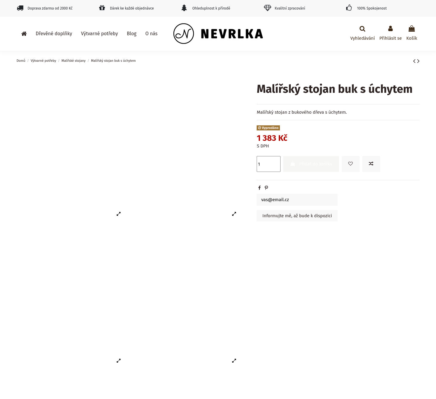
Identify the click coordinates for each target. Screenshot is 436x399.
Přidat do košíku (311, 164)
